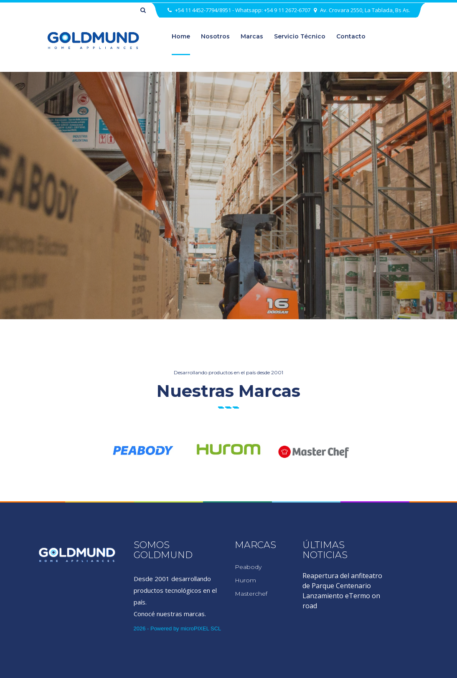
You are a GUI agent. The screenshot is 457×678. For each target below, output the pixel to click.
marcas (252, 36)
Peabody (248, 567)
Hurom (245, 580)
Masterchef (251, 593)
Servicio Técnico (299, 36)
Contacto (351, 36)
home (181, 36)
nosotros (215, 36)
